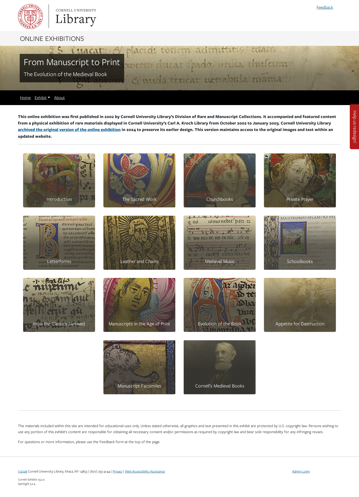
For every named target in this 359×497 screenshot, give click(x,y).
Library (75, 16)
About (59, 97)
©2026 (22, 471)
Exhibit (41, 97)
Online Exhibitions (52, 38)
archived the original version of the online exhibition (69, 129)
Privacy (117, 471)
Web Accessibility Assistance (145, 471)
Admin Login (301, 471)
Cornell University (30, 16)
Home (25, 97)
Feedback (325, 7)
